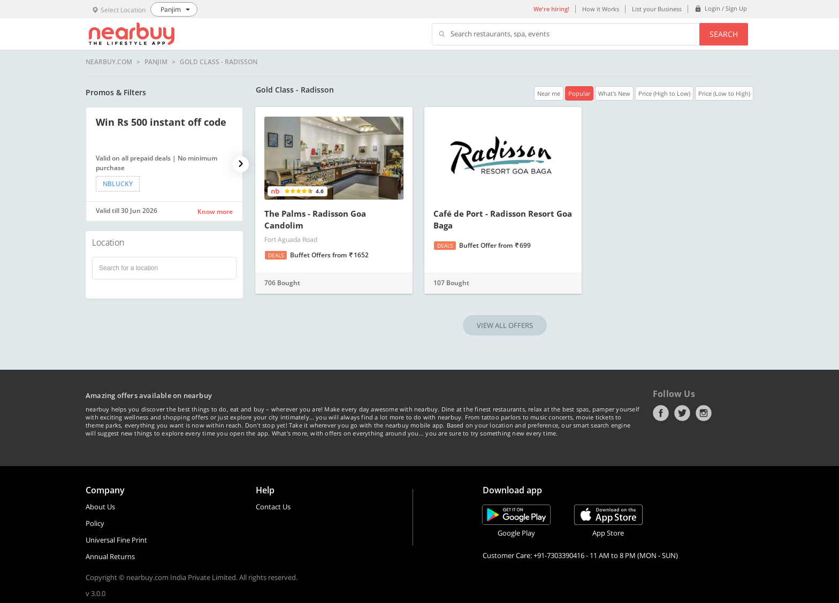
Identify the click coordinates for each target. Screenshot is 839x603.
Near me (548, 93)
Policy (95, 523)
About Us (100, 507)
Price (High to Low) (664, 93)
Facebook (661, 413)
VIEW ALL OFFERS (505, 325)
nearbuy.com (109, 62)
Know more (215, 211)
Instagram (704, 413)
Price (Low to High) (724, 93)
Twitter (682, 413)
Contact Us (273, 507)
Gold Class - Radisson (218, 62)
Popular (579, 93)
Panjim (155, 62)
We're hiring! (551, 9)
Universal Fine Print (116, 540)
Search (724, 34)
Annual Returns (110, 556)
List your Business (657, 9)
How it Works (600, 9)
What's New (614, 93)
